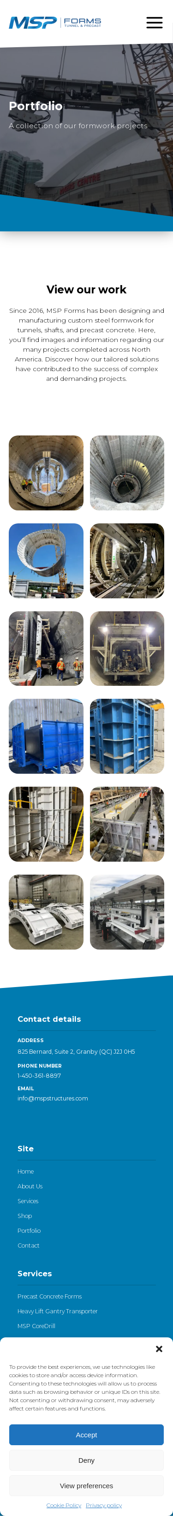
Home (26, 1171)
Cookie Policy (64, 1505)
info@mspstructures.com (53, 1098)
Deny (86, 1460)
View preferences (86, 1486)
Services (28, 1201)
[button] (159, 1349)
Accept (86, 1435)
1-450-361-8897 (39, 1075)
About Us (30, 1186)
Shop (25, 1215)
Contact (29, 1245)
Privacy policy (104, 1505)
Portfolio (29, 1230)
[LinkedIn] (22, 1120)
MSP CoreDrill (36, 1326)
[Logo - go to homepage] (55, 23)
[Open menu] (154, 22)
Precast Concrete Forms (50, 1296)
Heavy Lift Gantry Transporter (58, 1311)
